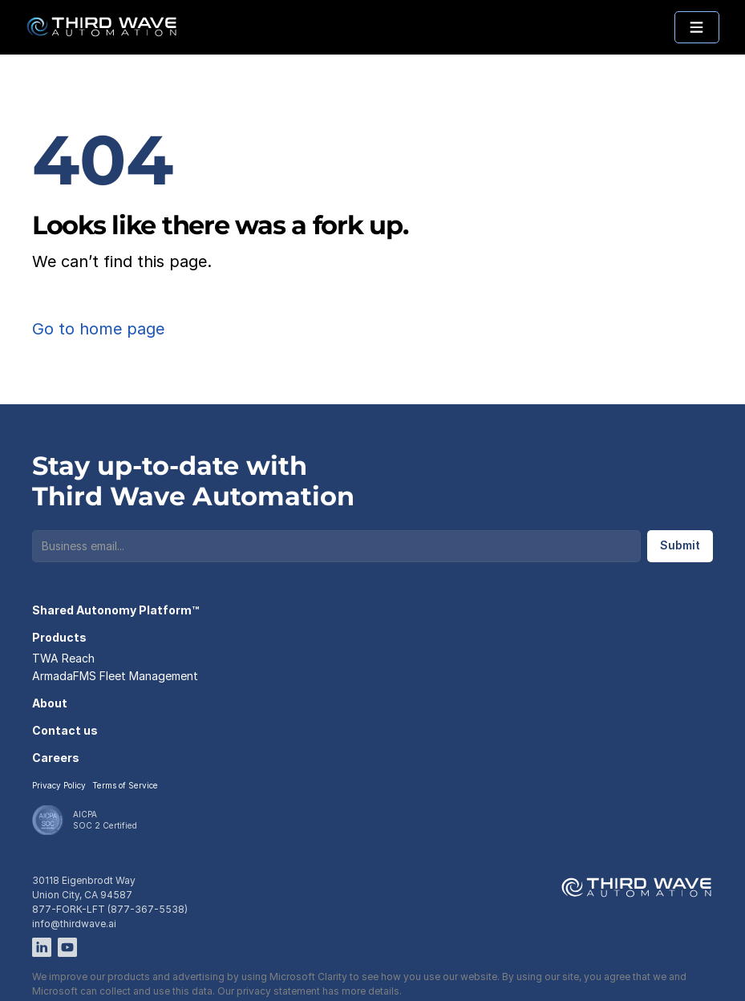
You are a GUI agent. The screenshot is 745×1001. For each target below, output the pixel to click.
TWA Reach (63, 658)
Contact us (65, 730)
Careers (55, 757)
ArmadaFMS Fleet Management (115, 676)
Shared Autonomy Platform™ (115, 610)
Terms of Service (125, 785)
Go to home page (98, 328)
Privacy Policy (59, 785)
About (49, 703)
